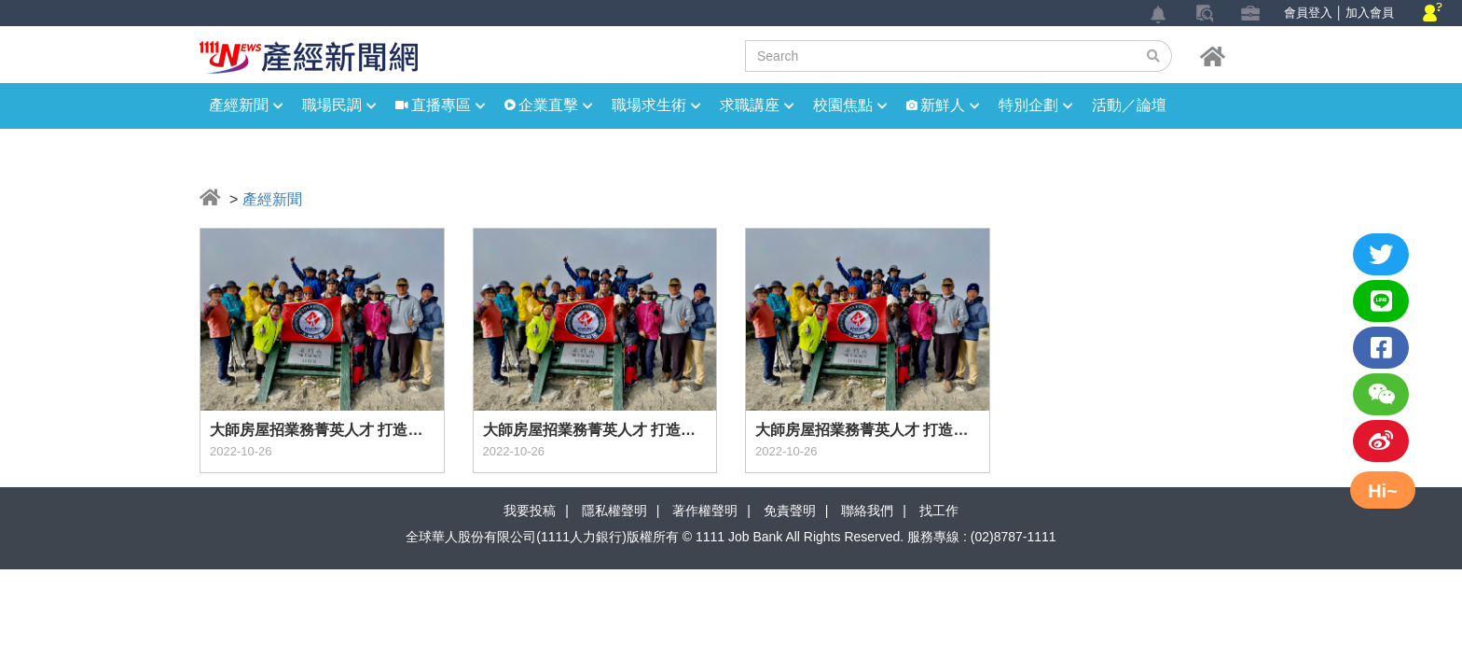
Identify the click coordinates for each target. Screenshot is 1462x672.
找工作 (939, 510)
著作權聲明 (705, 510)
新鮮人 (950, 105)
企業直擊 (555, 105)
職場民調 (339, 105)
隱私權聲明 (614, 510)
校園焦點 (850, 105)
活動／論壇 (1129, 105)
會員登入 (1308, 13)
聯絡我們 (867, 510)
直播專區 (448, 105)
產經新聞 (246, 105)
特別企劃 (1036, 105)
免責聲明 (790, 510)
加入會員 (1369, 13)
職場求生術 (656, 105)
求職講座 (757, 105)
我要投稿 (529, 510)
